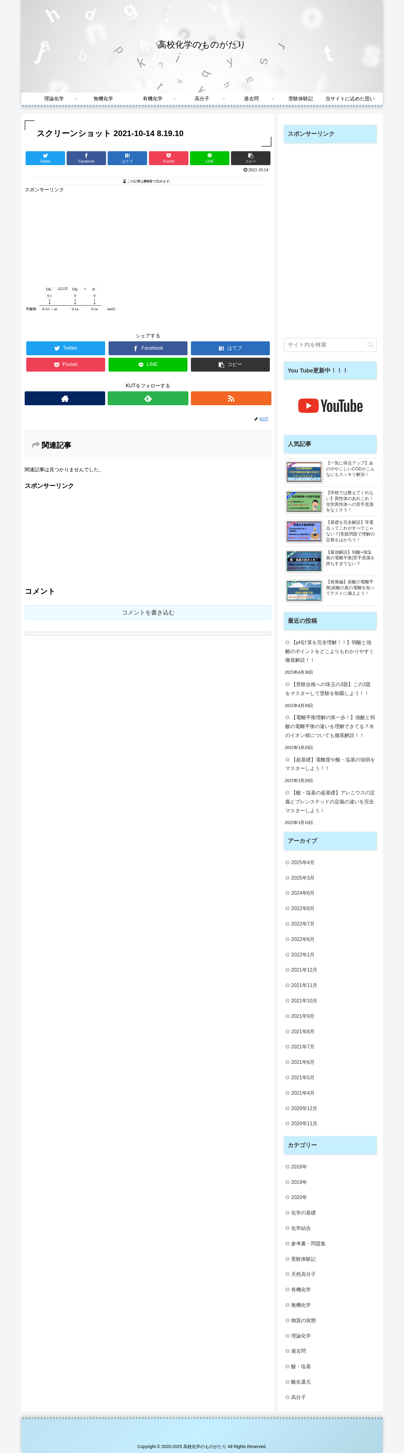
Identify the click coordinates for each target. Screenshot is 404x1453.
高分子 (298, 1397)
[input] (330, 345)
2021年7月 (303, 1046)
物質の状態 (303, 1320)
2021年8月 (303, 1031)
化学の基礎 (303, 1212)
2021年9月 (303, 1016)
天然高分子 (303, 1274)
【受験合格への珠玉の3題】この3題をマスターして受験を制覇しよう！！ (328, 689)
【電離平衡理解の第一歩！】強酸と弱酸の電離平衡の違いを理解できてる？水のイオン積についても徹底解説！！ (330, 726)
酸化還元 (301, 1381)
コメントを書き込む (148, 612)
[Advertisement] (148, 237)
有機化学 (301, 1289)
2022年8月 (303, 908)
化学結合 (301, 1228)
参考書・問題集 (308, 1243)
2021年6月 (303, 1062)
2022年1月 (303, 954)
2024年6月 (303, 893)
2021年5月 (303, 1077)
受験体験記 (303, 1259)
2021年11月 (304, 985)
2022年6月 (303, 939)
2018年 (299, 1166)
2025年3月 (303, 878)
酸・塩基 (301, 1366)
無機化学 (301, 1305)
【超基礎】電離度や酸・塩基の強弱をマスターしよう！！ (330, 764)
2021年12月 (304, 969)
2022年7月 (303, 923)
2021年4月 (303, 1093)
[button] (370, 344)
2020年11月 (304, 1123)
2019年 (299, 1182)
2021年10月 (304, 1000)
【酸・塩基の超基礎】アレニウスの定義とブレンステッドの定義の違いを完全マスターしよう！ (330, 801)
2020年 (299, 1197)
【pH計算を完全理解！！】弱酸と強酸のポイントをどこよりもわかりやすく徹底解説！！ (329, 651)
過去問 (298, 1351)
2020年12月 (304, 1108)
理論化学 (301, 1336)
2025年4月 (303, 862)
